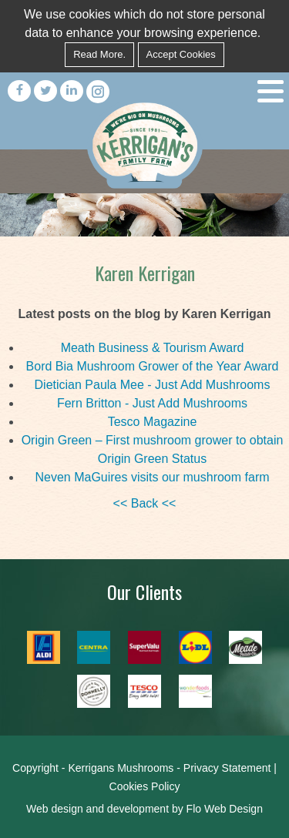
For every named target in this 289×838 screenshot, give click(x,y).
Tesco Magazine (152, 421)
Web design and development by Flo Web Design (144, 809)
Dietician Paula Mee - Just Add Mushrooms (153, 384)
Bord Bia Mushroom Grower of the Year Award (152, 366)
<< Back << (144, 503)
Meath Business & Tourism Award (152, 347)
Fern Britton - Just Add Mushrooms (152, 403)
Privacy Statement (227, 768)
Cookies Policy (144, 786)
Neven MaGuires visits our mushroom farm (152, 477)
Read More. (99, 54)
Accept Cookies (181, 54)
